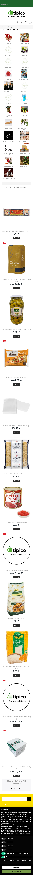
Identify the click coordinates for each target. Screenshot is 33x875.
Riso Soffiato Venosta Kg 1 (16, 618)
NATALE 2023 (24, 167)
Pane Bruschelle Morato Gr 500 (16, 378)
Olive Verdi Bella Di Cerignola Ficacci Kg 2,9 (16, 329)
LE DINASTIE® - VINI (8, 142)
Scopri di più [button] (16, 867)
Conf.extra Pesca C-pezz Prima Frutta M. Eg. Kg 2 (16, 718)
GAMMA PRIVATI (24, 44)
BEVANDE (8, 103)
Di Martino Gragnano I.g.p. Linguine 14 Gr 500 (16, 231)
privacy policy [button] (23, 814)
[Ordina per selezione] (16, 183)
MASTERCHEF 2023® (9, 179)
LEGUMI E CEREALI (9, 167)
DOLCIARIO (8, 67)
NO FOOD (24, 91)
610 (20, 788)
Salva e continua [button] (16, 871)
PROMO (8, 44)
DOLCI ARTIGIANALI (24, 142)
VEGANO (24, 115)
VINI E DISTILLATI (9, 91)
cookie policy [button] (4, 823)
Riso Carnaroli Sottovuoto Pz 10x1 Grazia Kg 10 (16, 768)
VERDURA (24, 56)
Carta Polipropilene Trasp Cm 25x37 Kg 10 (16, 426)
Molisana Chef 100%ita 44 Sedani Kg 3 (16, 474)
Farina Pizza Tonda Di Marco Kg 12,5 (16, 570)
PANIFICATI (8, 128)
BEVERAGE (24, 103)
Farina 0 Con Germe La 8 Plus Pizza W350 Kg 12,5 (16, 280)
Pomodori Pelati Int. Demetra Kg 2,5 (16, 522)
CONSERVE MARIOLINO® (8, 115)
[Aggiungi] (16, 238)
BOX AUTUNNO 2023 (24, 153)
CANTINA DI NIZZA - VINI (9, 154)
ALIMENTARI (8, 56)
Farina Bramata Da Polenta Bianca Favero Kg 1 (16, 668)
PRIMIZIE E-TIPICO (24, 79)
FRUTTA (8, 79)
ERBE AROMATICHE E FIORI (24, 129)
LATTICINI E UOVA (24, 67)
